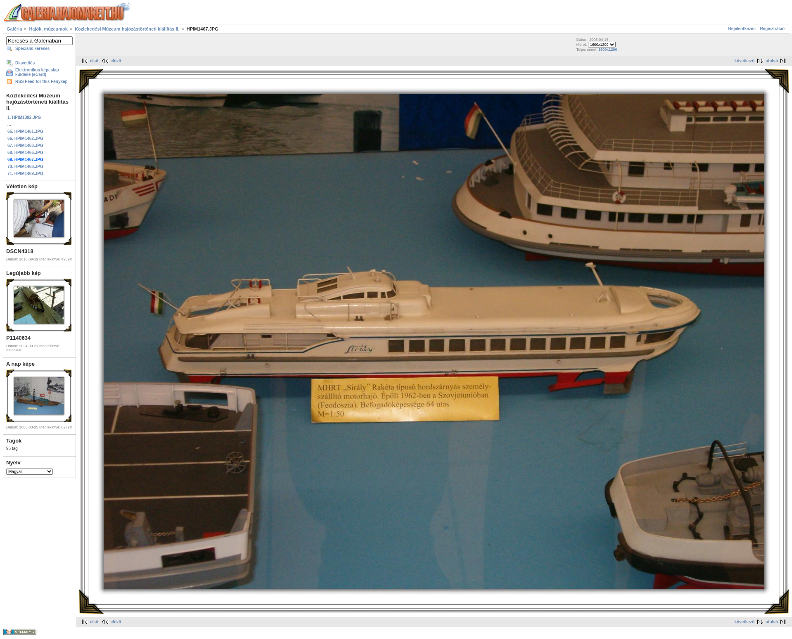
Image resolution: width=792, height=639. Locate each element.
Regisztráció (772, 28)
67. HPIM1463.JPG (25, 145)
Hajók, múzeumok (48, 28)
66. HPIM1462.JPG (25, 138)
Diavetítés (25, 63)
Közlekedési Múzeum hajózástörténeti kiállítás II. (127, 28)
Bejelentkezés (742, 28)
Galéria (14, 28)
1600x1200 (607, 49)
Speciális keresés (32, 48)
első (94, 61)
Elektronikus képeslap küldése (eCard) (37, 72)
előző (116, 61)
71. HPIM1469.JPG (25, 173)
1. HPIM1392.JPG (24, 117)
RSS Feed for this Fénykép (41, 81)
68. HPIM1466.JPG (25, 152)
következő (744, 61)
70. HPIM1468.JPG (25, 166)
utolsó (772, 61)
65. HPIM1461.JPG (25, 131)
